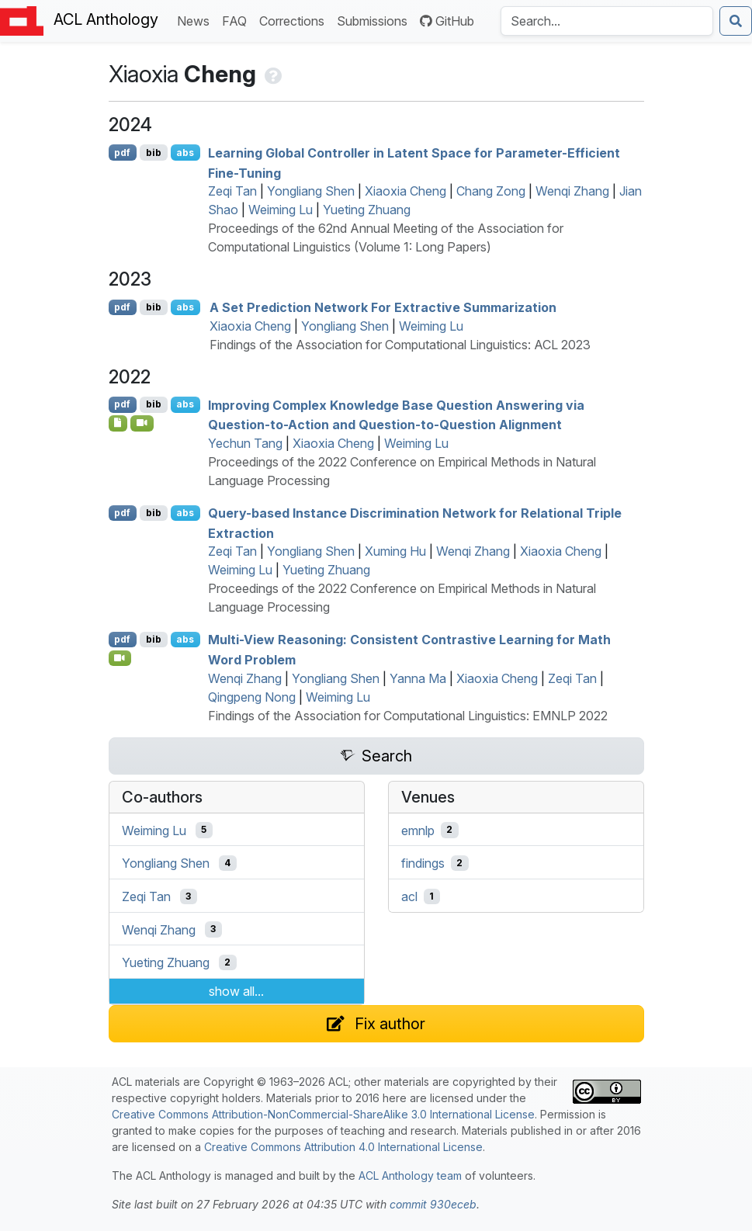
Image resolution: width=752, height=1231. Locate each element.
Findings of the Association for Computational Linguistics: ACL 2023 (400, 344)
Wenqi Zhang (572, 191)
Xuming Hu (395, 551)
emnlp (418, 829)
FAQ (237, 20)
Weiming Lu (280, 209)
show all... (236, 991)
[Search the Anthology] (607, 21)
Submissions (375, 20)
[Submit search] (735, 21)
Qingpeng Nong (252, 697)
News (196, 20)
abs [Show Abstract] (185, 152)
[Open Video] (142, 423)
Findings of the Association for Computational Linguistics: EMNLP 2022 (408, 715)
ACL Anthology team (410, 1175)
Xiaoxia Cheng (405, 191)
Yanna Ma (418, 678)
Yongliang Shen (311, 191)
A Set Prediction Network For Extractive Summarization (383, 307)
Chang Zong (490, 191)
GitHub (447, 21)
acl (409, 896)
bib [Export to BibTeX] (153, 152)
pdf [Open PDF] (122, 152)
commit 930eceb (433, 1204)
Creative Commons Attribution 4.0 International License (343, 1146)
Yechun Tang (245, 443)
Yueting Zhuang (367, 209)
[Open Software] (118, 423)
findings (423, 863)
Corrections (295, 20)
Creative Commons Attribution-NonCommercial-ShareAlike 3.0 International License (323, 1114)
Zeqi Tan (232, 191)
